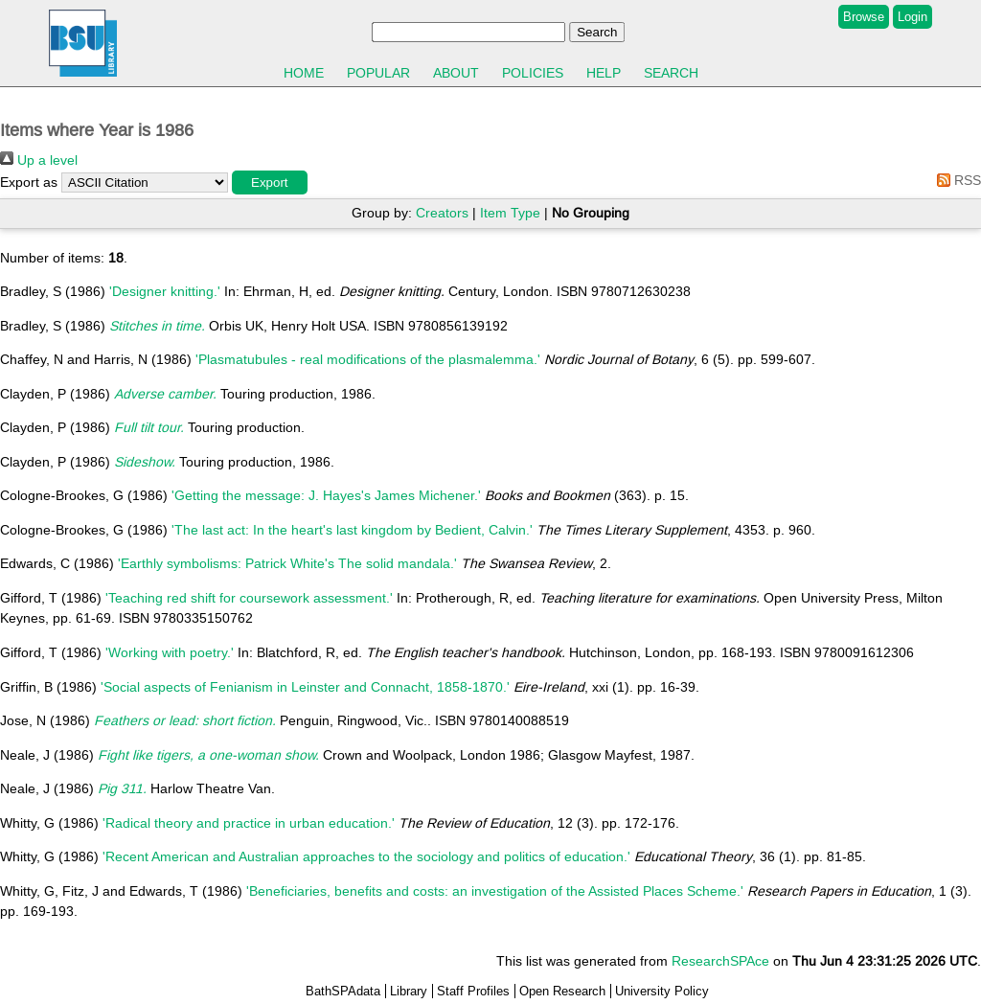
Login (912, 17)
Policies (532, 72)
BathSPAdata (343, 991)
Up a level (39, 160)
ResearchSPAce (720, 961)
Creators (442, 212)
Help (603, 72)
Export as (28, 182)
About (456, 72)
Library (408, 991)
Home (304, 72)
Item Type (510, 212)
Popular (378, 72)
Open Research (562, 991)
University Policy (662, 991)
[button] (270, 182)
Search (671, 72)
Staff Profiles (473, 991)
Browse (863, 17)
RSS (955, 180)
